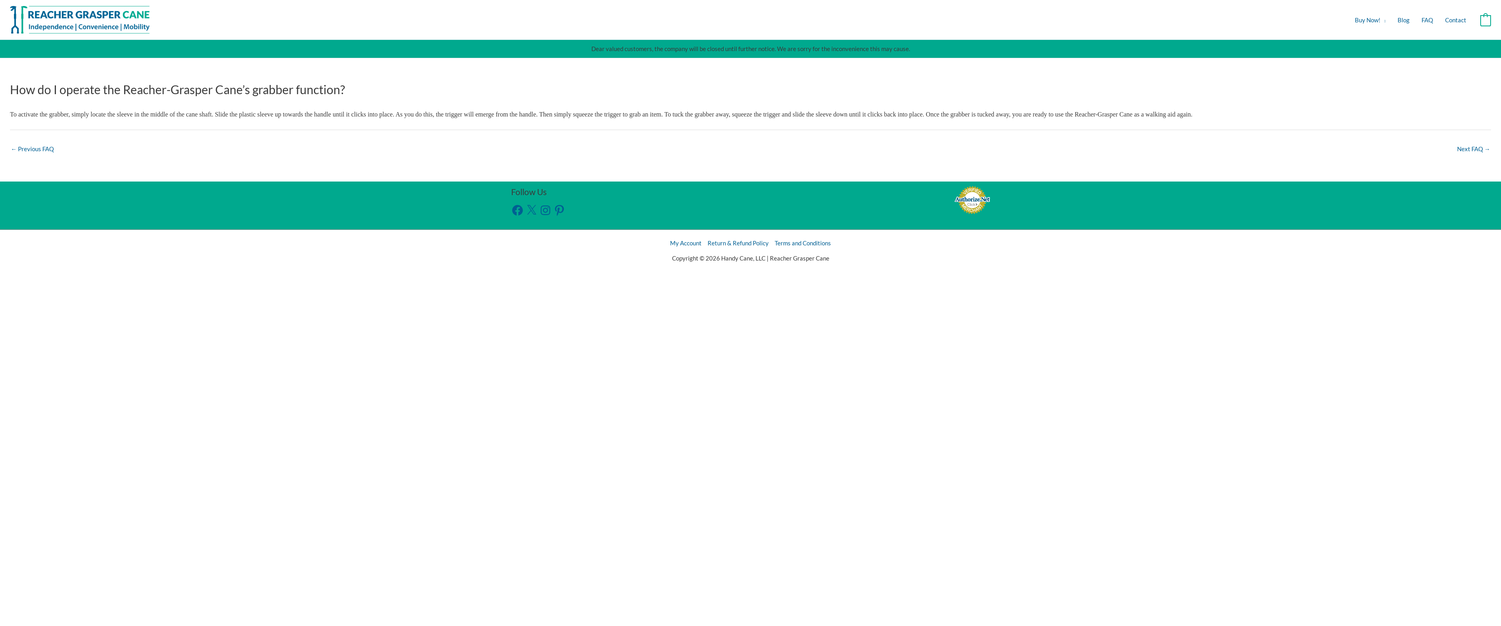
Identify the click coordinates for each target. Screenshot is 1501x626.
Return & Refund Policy (738, 243)
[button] (1383, 20)
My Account (686, 243)
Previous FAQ (32, 148)
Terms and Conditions (803, 243)
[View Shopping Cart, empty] (1485, 20)
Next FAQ (1473, 148)
